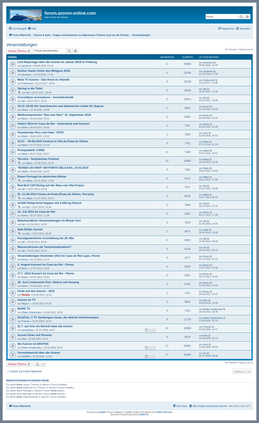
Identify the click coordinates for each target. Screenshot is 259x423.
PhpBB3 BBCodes (163, 412)
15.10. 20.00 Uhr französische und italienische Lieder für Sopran (60, 106)
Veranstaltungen (21, 44)
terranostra (27, 330)
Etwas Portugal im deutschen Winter (42, 176)
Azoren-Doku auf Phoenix (34, 335)
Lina (205, 133)
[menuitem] (32, 28)
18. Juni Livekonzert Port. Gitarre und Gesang (48, 282)
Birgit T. (26, 303)
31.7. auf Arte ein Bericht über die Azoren (45, 326)
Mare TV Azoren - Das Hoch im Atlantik (43, 79)
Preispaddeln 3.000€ (31, 150)
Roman (26, 294)
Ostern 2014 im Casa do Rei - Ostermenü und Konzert (53, 123)
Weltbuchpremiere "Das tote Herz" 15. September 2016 (54, 114)
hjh (28, 92)
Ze (204, 353)
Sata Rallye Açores (30, 229)
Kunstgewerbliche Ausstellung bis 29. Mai (45, 238)
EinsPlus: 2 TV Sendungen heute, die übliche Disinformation (58, 317)
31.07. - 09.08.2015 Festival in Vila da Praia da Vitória (52, 141)
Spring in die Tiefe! (30, 88)
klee (205, 300)
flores (25, 109)
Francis (26, 321)
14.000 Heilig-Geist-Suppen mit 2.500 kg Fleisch (49, 203)
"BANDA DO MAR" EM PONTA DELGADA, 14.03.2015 (53, 167)
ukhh (205, 230)
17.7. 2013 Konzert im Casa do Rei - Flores (45, 273)
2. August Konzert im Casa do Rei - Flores (45, 264)
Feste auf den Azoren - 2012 (36, 291)
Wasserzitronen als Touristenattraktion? (44, 247)
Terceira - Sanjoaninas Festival (38, 158)
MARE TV (23, 308)
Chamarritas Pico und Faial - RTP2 (40, 132)
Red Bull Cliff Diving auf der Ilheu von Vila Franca (50, 185)
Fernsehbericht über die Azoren (38, 352)
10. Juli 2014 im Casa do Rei (36, 211)
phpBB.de (144, 414)
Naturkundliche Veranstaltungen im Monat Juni (49, 220)
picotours (27, 65)
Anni (205, 344)
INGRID (26, 356)
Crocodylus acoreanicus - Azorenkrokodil (45, 97)
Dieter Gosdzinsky (31, 312)
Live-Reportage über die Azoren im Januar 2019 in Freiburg (57, 62)
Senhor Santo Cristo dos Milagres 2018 (43, 70)
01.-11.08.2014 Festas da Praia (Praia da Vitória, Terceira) (55, 194)
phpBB (101, 412)
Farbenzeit (27, 83)
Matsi (25, 136)
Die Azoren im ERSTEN (33, 343)
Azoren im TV (26, 299)
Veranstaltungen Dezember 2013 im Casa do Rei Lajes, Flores (58, 255)
